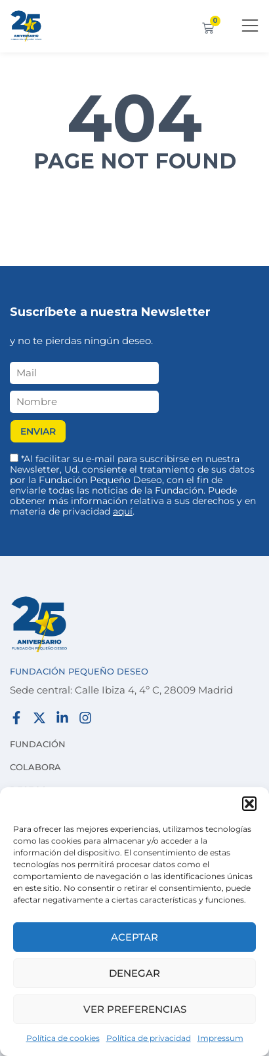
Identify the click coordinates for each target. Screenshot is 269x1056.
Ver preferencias (134, 1009)
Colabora (35, 767)
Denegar (134, 973)
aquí (123, 511)
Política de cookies (63, 1038)
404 (134, 118)
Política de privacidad (148, 1038)
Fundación (38, 744)
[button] (249, 803)
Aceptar (134, 937)
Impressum (220, 1038)
